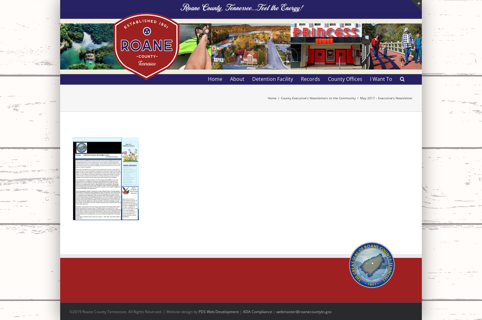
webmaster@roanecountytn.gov (304, 311)
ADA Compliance (257, 311)
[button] (402, 79)
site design (183, 311)
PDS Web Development (219, 311)
